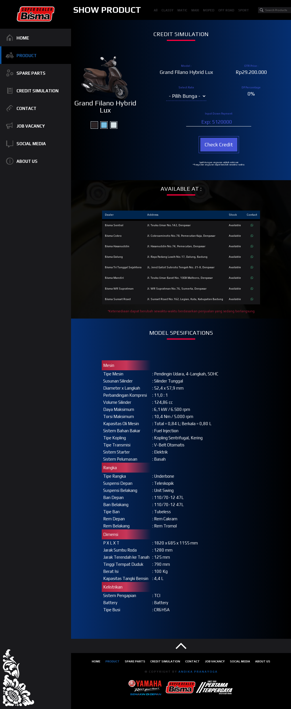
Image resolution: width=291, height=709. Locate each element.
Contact (192, 661)
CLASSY (167, 10)
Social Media (240, 661)
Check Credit (219, 144)
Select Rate (186, 87)
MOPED (208, 10)
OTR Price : (251, 66)
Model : (186, 66)
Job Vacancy (215, 661)
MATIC (182, 10)
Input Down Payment (218, 113)
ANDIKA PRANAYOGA (198, 671)
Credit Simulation (165, 661)
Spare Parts (135, 661)
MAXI (195, 10)
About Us (262, 661)
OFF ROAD (226, 10)
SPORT (243, 10)
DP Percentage (251, 87)
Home (96, 661)
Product (112, 661)
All (155, 10)
